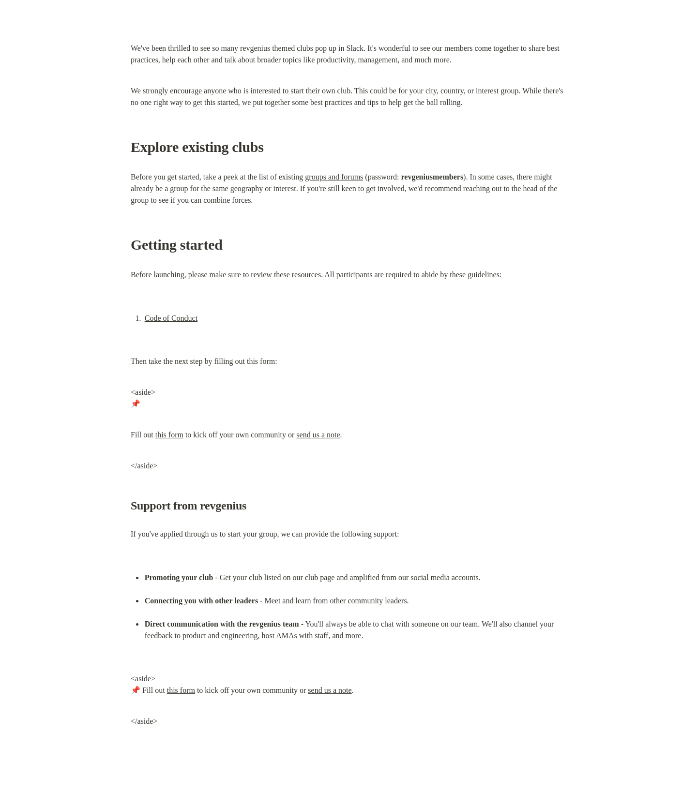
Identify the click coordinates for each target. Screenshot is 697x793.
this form (169, 435)
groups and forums (334, 177)
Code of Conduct (171, 318)
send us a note (318, 435)
